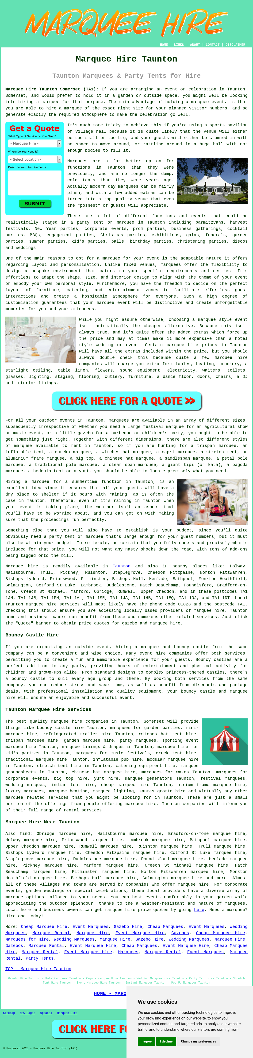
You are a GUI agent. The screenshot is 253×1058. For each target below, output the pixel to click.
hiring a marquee (38, 102)
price (57, 549)
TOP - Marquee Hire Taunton (38, 969)
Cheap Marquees (165, 926)
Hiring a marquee (27, 481)
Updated (46, 1013)
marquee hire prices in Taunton (207, 345)
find (25, 833)
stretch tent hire (59, 765)
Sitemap (9, 1013)
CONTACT (213, 45)
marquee (14, 897)
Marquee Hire (93, 933)
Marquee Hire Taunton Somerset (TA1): (52, 89)
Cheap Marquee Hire (44, 926)
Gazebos (180, 933)
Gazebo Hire (128, 926)
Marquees (128, 952)
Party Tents (40, 958)
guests (134, 488)
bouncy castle (191, 647)
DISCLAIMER (235, 45)
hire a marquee (64, 108)
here (199, 909)
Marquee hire (21, 566)
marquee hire (41, 604)
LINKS (179, 45)
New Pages (27, 1013)
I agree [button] (147, 1041)
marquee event (207, 102)
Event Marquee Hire (140, 933)
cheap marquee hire (125, 785)
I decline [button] (166, 1041)
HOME (164, 45)
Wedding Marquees (74, 939)
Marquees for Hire (27, 939)
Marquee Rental (51, 933)
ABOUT (195, 45)
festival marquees (222, 778)
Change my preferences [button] (198, 1041)
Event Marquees (90, 926)
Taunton (121, 566)
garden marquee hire (89, 740)
